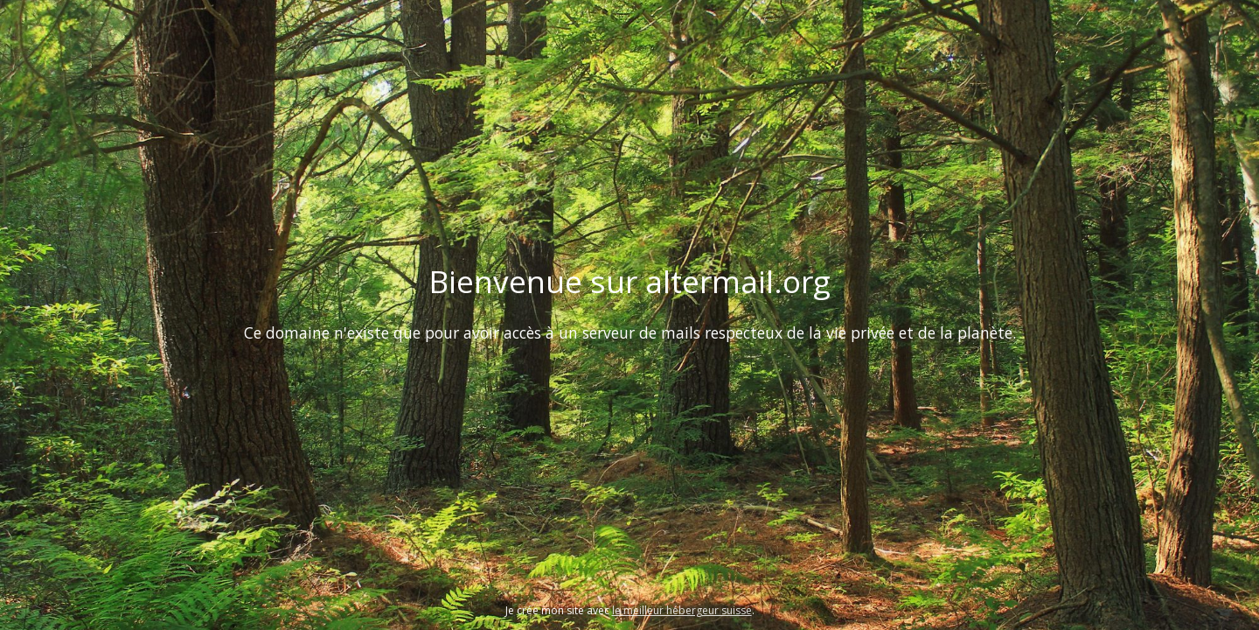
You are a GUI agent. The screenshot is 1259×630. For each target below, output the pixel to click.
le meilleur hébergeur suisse (682, 610)
